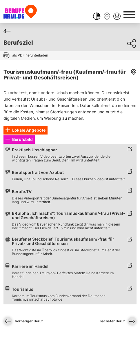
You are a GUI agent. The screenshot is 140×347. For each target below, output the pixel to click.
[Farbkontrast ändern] (96, 17)
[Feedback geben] (117, 17)
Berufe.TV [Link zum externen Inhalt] (22, 192)
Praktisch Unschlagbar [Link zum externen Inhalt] (34, 150)
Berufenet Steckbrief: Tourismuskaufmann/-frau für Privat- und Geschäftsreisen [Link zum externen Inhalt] (63, 241)
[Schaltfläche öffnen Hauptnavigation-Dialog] (129, 14)
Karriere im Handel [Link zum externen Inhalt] (30, 266)
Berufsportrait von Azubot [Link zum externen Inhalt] (38, 172)
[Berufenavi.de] (20, 12)
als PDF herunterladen (30, 55)
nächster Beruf (118, 321)
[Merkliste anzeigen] (106, 17)
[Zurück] (7, 31)
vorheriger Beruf (23, 321)
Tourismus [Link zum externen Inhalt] (22, 289)
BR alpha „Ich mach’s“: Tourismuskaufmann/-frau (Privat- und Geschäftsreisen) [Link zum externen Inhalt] (68, 215)
